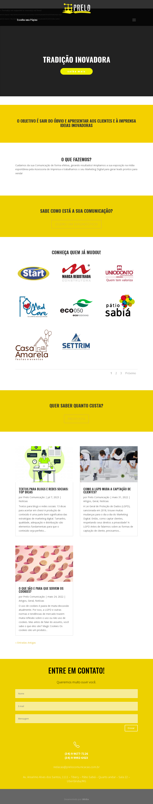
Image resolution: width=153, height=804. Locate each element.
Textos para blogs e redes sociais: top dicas (43, 490)
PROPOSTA (76, 418)
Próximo (130, 373)
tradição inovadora (76, 59)
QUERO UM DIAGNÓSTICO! (76, 224)
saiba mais (76, 71)
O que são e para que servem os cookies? (41, 590)
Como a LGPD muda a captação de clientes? (107, 490)
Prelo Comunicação (34, 497)
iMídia (85, 799)
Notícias (23, 501)
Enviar (131, 728)
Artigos (23, 600)
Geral (31, 600)
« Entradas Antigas (25, 642)
